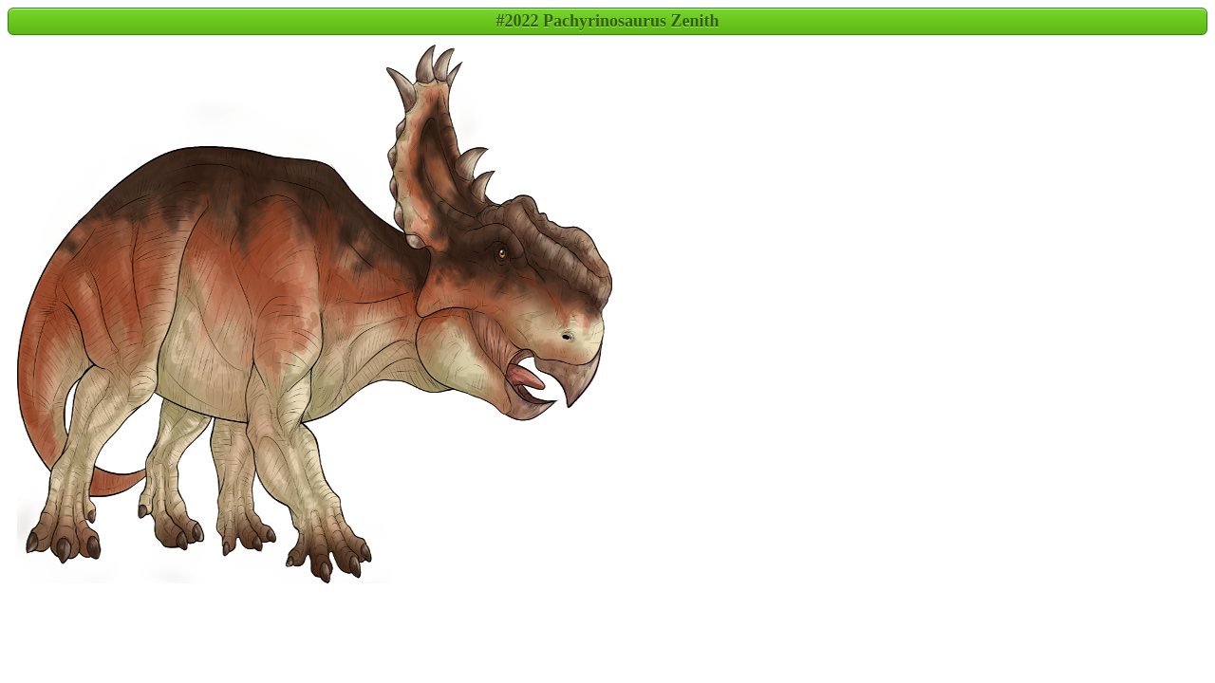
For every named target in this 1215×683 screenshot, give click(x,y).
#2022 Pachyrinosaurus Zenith (607, 20)
